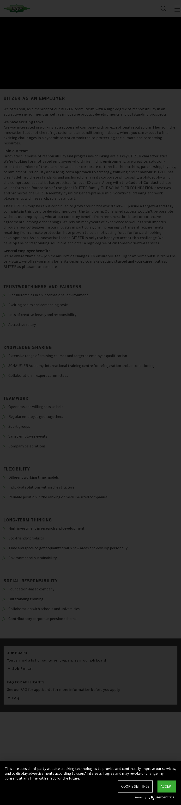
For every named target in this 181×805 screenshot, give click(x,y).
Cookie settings (135, 786)
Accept (167, 786)
